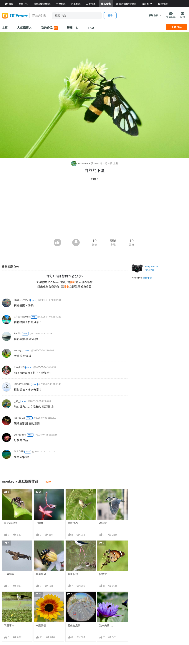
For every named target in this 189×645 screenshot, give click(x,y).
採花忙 (103, 574)
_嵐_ (17, 401)
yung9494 (20, 434)
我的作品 (49, 28)
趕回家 (103, 523)
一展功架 (9, 574)
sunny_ (18, 350)
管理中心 (73, 27)
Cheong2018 (22, 316)
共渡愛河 (41, 574)
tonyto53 (19, 367)
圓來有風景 (73, 625)
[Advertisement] (94, 211)
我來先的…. (106, 625)
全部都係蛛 (10, 523)
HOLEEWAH (22, 299)
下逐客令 (9, 625)
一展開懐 (41, 625)
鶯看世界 (72, 523)
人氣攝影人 (24, 27)
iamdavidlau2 (22, 383)
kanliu (17, 333)
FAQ (91, 27)
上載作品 (176, 27)
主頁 (5, 27)
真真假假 (72, 574)
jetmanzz (19, 417)
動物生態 (147, 278)
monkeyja (81, 163)
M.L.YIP (19, 451)
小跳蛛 (39, 523)
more (48, 481)
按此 (73, 282)
